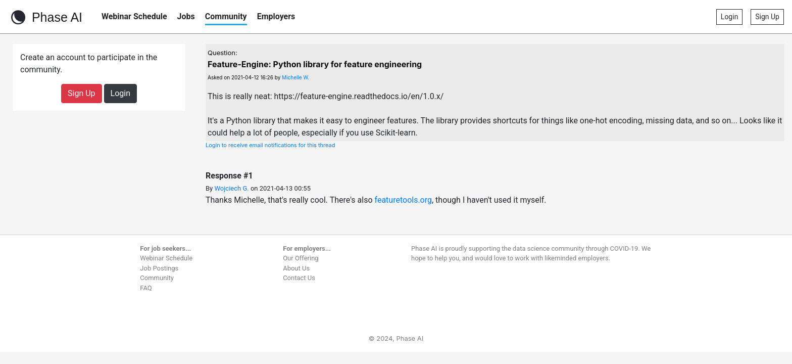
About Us (296, 268)
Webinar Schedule (134, 16)
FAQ (146, 288)
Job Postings (159, 268)
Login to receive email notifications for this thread (270, 145)
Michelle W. (295, 77)
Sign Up (767, 17)
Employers (276, 16)
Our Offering (301, 258)
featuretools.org (403, 200)
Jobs (186, 16)
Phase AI (45, 17)
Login (729, 17)
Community (226, 16)
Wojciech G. (231, 188)
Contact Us (299, 278)
